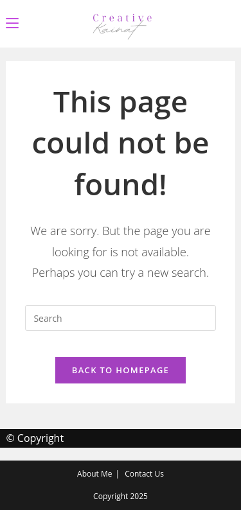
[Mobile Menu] (12, 23)
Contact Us (144, 473)
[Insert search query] (120, 318)
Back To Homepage (120, 370)
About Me (94, 473)
